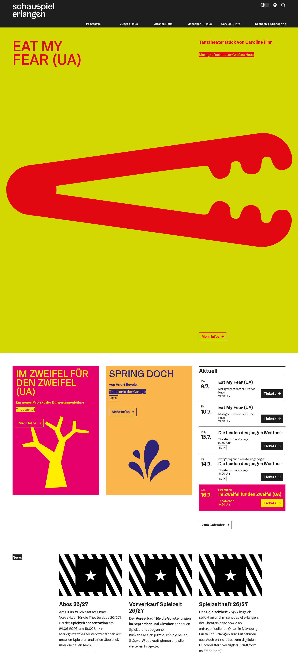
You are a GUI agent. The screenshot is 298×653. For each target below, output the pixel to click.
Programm (93, 23)
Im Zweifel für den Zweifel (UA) (249, 494)
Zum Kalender (213, 525)
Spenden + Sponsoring (270, 23)
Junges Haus (129, 23)
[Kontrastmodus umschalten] (264, 5)
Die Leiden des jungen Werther (249, 433)
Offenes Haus (163, 23)
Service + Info (230, 23)
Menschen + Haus (199, 23)
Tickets (270, 393)
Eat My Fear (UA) (235, 382)
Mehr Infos (211, 336)
